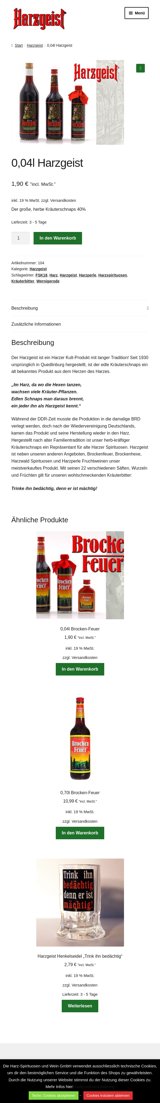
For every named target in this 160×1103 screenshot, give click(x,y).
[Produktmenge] (20, 238)
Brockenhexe (127, 454)
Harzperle (87, 275)
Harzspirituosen (112, 275)
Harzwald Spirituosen (31, 461)
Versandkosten (63, 200)
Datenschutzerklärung (95, 1086)
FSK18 (41, 275)
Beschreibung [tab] (24, 308)
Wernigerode (47, 281)
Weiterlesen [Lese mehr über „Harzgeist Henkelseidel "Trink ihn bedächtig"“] (80, 1006)
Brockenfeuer (100, 454)
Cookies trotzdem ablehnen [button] (108, 1095)
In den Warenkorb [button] (80, 669)
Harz (54, 275)
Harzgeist (35, 45)
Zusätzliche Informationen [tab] (36, 324)
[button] (140, 68)
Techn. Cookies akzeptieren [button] (53, 1095)
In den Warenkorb (58, 238)
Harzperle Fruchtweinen (85, 461)
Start (19, 45)
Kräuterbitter (22, 281)
